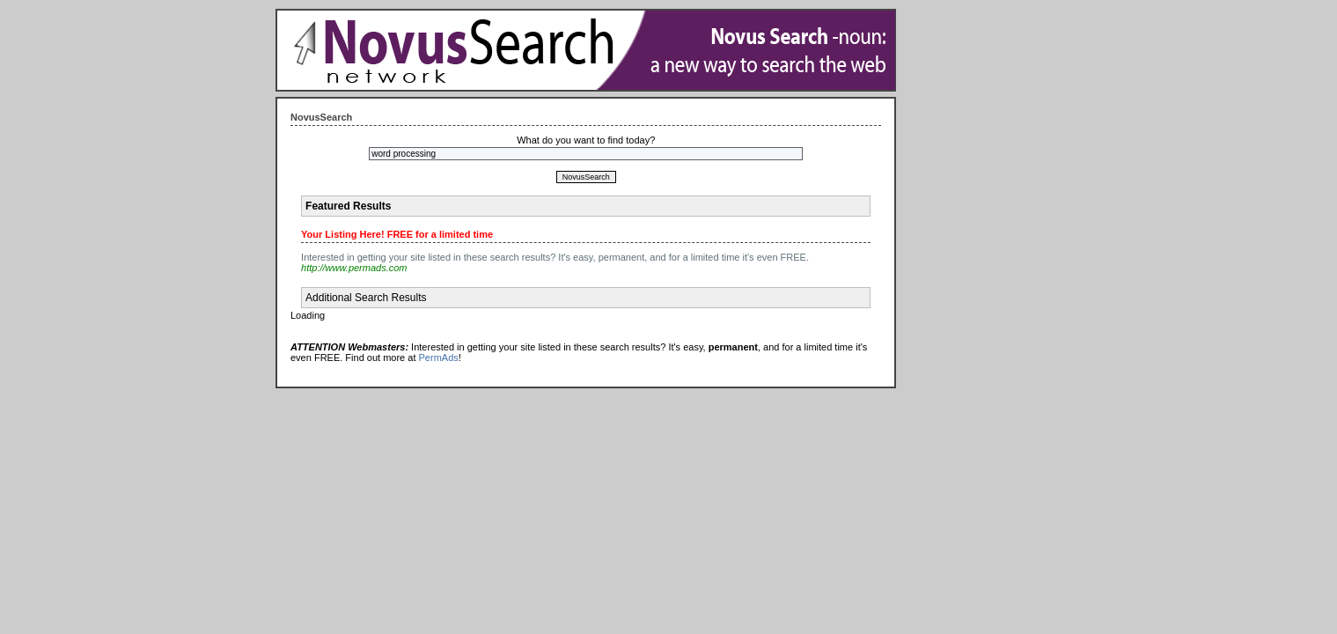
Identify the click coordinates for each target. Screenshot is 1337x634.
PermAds (439, 357)
